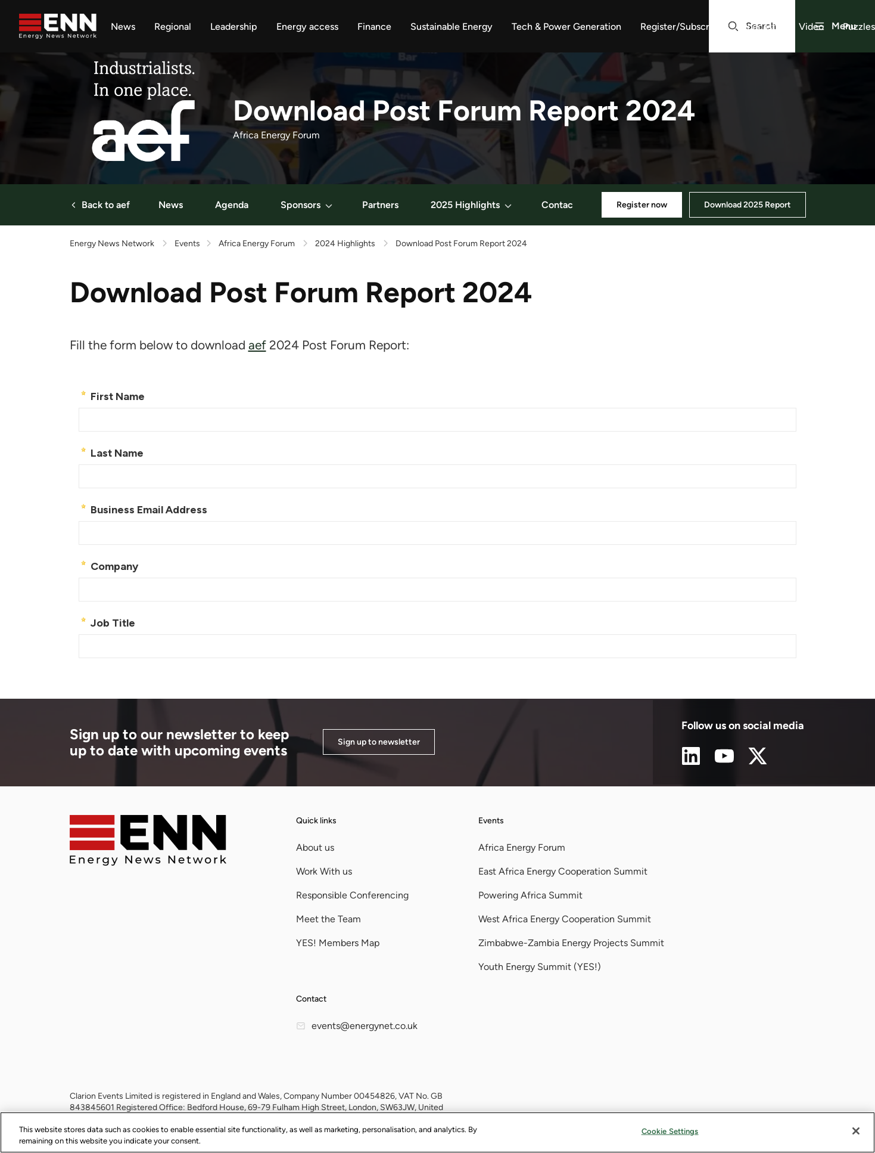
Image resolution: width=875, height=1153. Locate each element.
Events (491, 821)
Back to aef (100, 204)
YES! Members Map (337, 943)
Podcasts (761, 26)
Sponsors (307, 205)
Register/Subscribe (681, 26)
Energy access (307, 26)
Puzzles (859, 26)
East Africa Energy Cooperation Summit (562, 871)
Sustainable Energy (451, 26)
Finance (374, 26)
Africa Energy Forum (257, 243)
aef (257, 344)
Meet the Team (328, 919)
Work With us (324, 871)
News (123, 26)
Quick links (316, 821)
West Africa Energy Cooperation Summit (564, 919)
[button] (329, 205)
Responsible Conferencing (352, 895)
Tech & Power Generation (566, 26)
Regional (172, 26)
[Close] (856, 1131)
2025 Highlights (472, 205)
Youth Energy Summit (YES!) (539, 966)
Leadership (233, 26)
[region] (437, 1132)
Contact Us (565, 204)
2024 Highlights (345, 243)
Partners (380, 204)
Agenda (231, 204)
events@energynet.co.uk (357, 1025)
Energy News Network (112, 243)
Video (811, 26)
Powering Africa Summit (530, 895)
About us (315, 847)
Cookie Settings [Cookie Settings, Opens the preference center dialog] (670, 1131)
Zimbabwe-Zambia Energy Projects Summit (571, 943)
